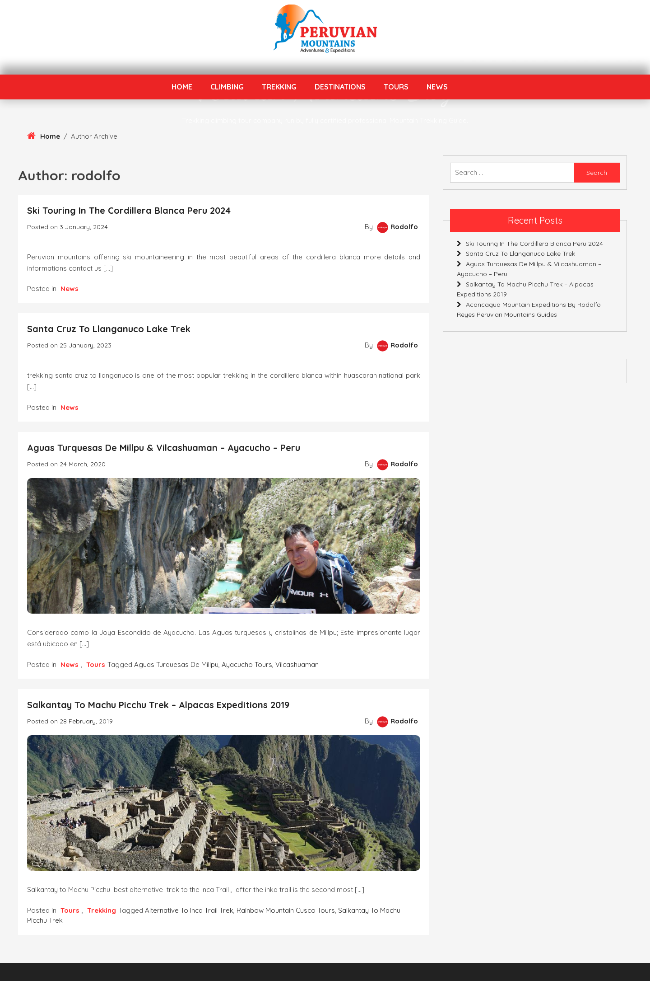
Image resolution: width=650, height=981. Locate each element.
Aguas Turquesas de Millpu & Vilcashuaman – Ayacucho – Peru (163, 447)
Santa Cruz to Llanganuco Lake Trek (108, 328)
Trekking (279, 86)
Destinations (340, 86)
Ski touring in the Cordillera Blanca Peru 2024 (129, 210)
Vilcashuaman (297, 664)
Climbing (227, 86)
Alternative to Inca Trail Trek (189, 910)
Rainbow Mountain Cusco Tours (286, 910)
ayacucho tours (247, 664)
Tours (396, 86)
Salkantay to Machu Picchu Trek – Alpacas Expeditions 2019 (158, 704)
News (437, 86)
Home (182, 86)
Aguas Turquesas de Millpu (176, 664)
